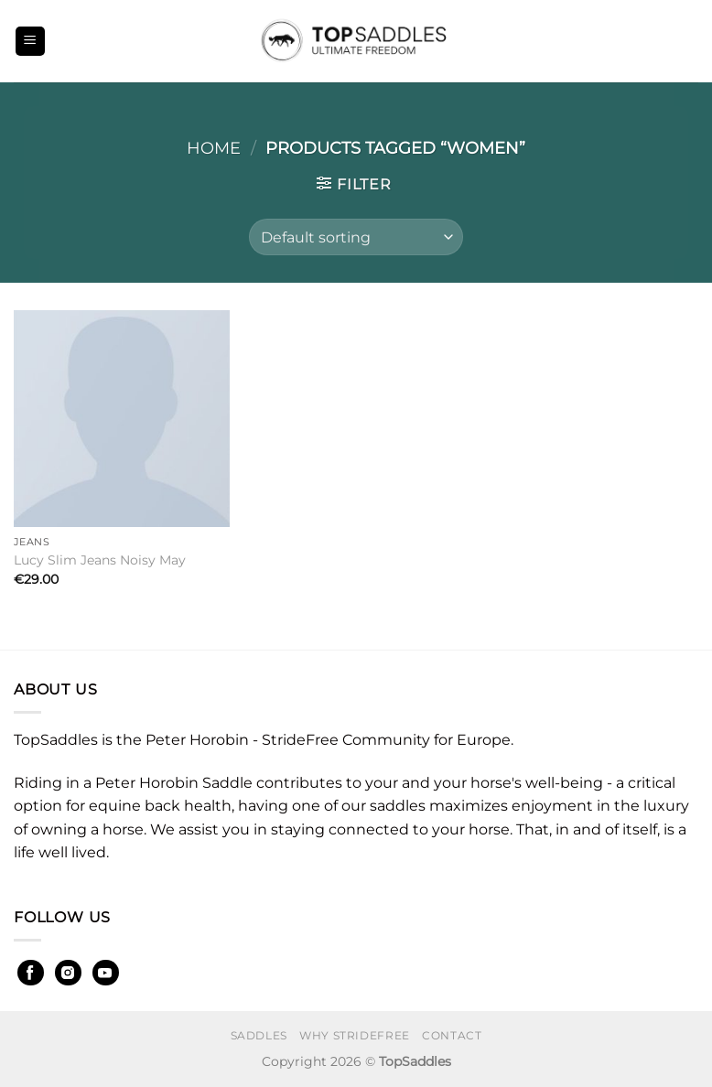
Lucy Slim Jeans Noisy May (100, 560)
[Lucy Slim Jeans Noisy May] (122, 418)
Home (214, 147)
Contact (451, 1035)
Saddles (259, 1035)
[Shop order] (356, 237)
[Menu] (30, 42)
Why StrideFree (354, 1035)
